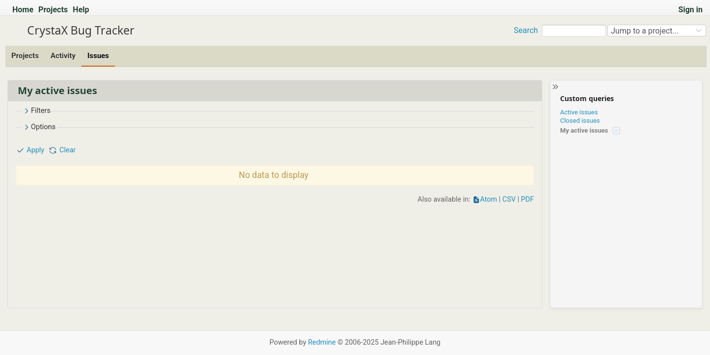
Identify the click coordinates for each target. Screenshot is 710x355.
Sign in (690, 9)
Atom (488, 199)
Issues (98, 55)
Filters (36, 110)
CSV (509, 199)
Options (39, 127)
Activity (63, 55)
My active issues (584, 130)
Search (526, 30)
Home (23, 9)
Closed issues (580, 120)
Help (81, 9)
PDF (527, 199)
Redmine (322, 342)
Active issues (579, 112)
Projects (53, 9)
